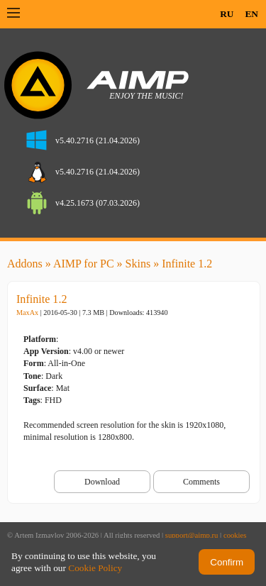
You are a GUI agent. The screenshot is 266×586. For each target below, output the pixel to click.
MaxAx (27, 312)
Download (102, 482)
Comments (201, 482)
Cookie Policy (95, 568)
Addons (25, 264)
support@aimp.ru (191, 535)
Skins (138, 264)
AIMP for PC (83, 264)
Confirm (226, 562)
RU (226, 14)
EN (251, 14)
